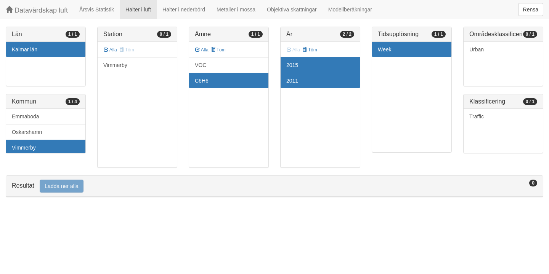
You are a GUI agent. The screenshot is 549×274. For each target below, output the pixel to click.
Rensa (530, 9)
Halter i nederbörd (183, 9)
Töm (218, 50)
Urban (476, 49)
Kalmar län (24, 49)
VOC (200, 65)
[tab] (274, 186)
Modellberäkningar (350, 9)
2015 (292, 65)
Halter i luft (138, 9)
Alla (110, 50)
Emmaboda (25, 116)
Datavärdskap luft (37, 10)
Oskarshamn (27, 132)
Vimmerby (24, 148)
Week (385, 49)
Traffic (476, 116)
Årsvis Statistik (96, 9)
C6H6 (202, 81)
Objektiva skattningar (292, 9)
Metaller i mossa (236, 9)
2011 (292, 81)
